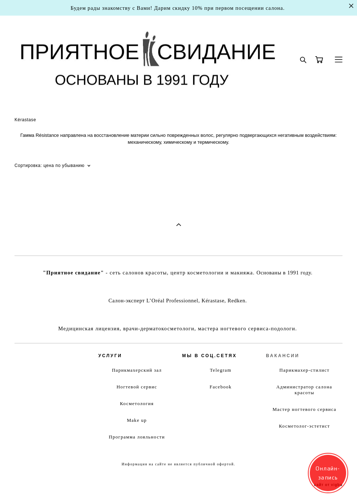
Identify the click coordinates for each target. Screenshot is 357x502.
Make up (137, 420)
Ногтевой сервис (136, 386)
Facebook (221, 386)
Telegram (220, 370)
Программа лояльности (137, 437)
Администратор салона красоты (304, 389)
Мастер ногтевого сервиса (304, 409)
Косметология (136, 403)
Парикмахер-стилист (304, 370)
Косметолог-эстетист (304, 426)
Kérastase (25, 119)
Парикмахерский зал (136, 370)
